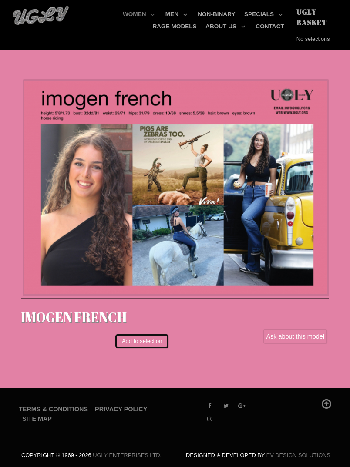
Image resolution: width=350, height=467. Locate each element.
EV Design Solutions (298, 455)
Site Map (37, 418)
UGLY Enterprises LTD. (127, 455)
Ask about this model (295, 336)
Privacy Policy (121, 409)
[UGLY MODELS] (41, 13)
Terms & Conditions (53, 409)
